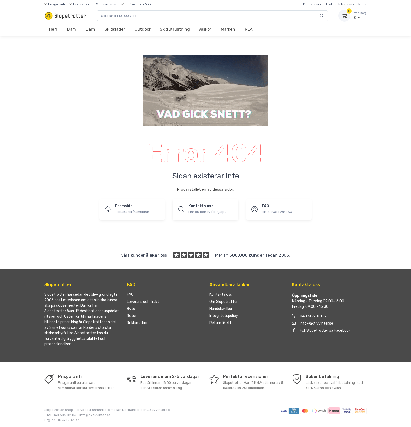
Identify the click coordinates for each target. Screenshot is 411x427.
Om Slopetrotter (223, 301)
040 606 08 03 (309, 316)
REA (249, 29)
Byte (131, 308)
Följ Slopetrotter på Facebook (321, 330)
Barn (90, 29)
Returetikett (220, 323)
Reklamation (137, 323)
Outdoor (142, 29)
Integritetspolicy (223, 316)
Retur (362, 4)
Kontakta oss (220, 294)
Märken (228, 29)
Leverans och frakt (143, 301)
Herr (53, 29)
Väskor (204, 29)
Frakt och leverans (340, 4)
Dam (71, 29)
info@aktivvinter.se (312, 323)
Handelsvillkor (220, 308)
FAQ (130, 294)
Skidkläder (115, 29)
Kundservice (312, 4)
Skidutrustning (175, 29)
